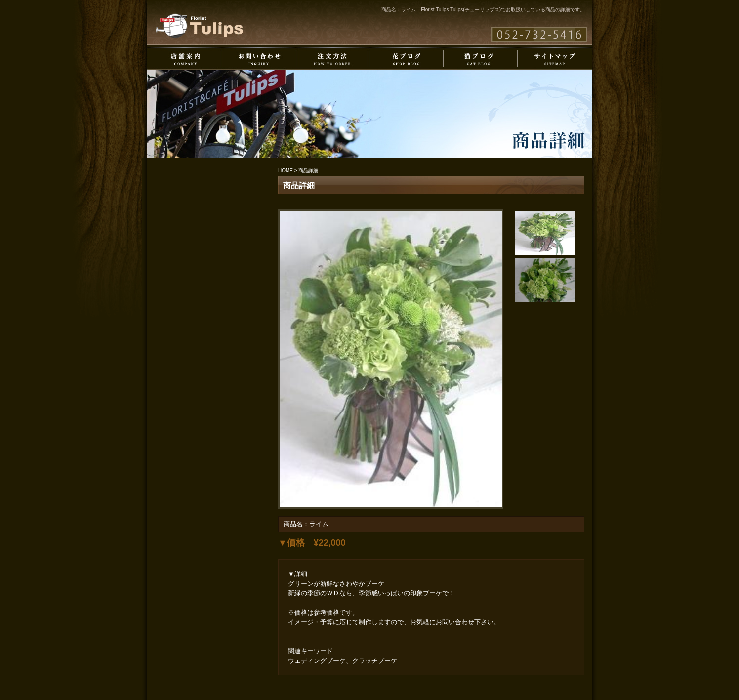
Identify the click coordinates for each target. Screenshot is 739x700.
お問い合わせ (258, 58)
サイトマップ (555, 58)
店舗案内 (184, 58)
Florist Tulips (199, 26)
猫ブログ (481, 58)
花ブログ (407, 58)
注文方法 (332, 58)
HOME (285, 170)
